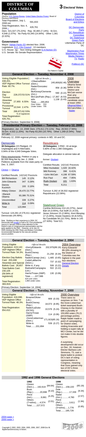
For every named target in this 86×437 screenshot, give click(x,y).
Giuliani (54, 159)
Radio (81, 58)
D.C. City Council (22, 47)
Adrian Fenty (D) (17, 44)
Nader (72, 110)
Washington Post (75, 51)
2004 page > (7, 417)
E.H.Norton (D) (49, 49)
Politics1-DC (78, 64)
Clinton (4, 170)
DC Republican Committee (76, 33)
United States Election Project (37, 16)
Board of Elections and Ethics (75, 20)
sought (16, 222)
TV (75, 58)
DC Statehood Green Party (77, 39)
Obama (15, 170)
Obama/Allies (74, 105)
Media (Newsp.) (76, 56)
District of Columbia (79, 15)
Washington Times (75, 53)
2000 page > (7, 419)
